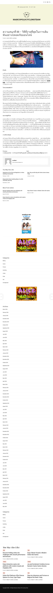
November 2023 (6, 396)
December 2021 (6, 456)
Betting (4, 260)
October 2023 (5, 400)
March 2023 (5, 422)
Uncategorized (5, 282)
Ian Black (15, 38)
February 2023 (5, 425)
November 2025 (6, 321)
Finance (4, 267)
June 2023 (5, 412)
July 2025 (5, 334)
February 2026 (5, 312)
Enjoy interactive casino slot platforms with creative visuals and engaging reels (14, 198)
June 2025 (5, 337)
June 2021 (5, 465)
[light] (47, 2)
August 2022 (5, 440)
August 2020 (5, 497)
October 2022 (5, 437)
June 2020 (5, 503)
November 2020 (6, 487)
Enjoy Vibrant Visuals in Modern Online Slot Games (38, 190)
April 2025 (5, 343)
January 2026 (5, 315)
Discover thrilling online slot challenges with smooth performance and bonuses (12, 191)
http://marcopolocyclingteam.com (17, 162)
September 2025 (6, 328)
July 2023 (5, 409)
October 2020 (5, 490)
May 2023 (5, 415)
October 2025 (5, 324)
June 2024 (5, 375)
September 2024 (6, 365)
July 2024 (5, 371)
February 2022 (5, 450)
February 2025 (5, 349)
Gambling (5, 270)
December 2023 (6, 393)
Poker (4, 276)
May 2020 (5, 506)
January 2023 (5, 428)
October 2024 (5, 362)
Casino (4, 263)
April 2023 (5, 418)
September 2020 (6, 494)
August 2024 (5, 368)
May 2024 (5, 378)
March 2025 (5, 346)
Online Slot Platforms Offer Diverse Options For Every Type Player (13, 576)
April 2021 (5, 472)
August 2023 (5, 406)
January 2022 (5, 453)
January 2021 (5, 481)
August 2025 (5, 331)
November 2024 (6, 359)
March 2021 (5, 475)
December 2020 (6, 484)
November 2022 (6, 434)
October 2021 (5, 459)
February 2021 (5, 478)
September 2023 (6, 403)
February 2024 (5, 387)
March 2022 (5, 447)
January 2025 (5, 353)
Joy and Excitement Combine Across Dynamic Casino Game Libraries (38, 565)
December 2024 (6, 356)
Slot (3, 279)
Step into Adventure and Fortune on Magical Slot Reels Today (38, 576)
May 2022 (5, 443)
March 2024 (5, 384)
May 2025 (5, 340)
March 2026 (5, 309)
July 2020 (5, 500)
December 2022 (6, 431)
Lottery (4, 273)
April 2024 (5, 381)
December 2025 (6, 318)
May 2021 (5, 469)
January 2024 (5, 390)
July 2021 (5, 462)
